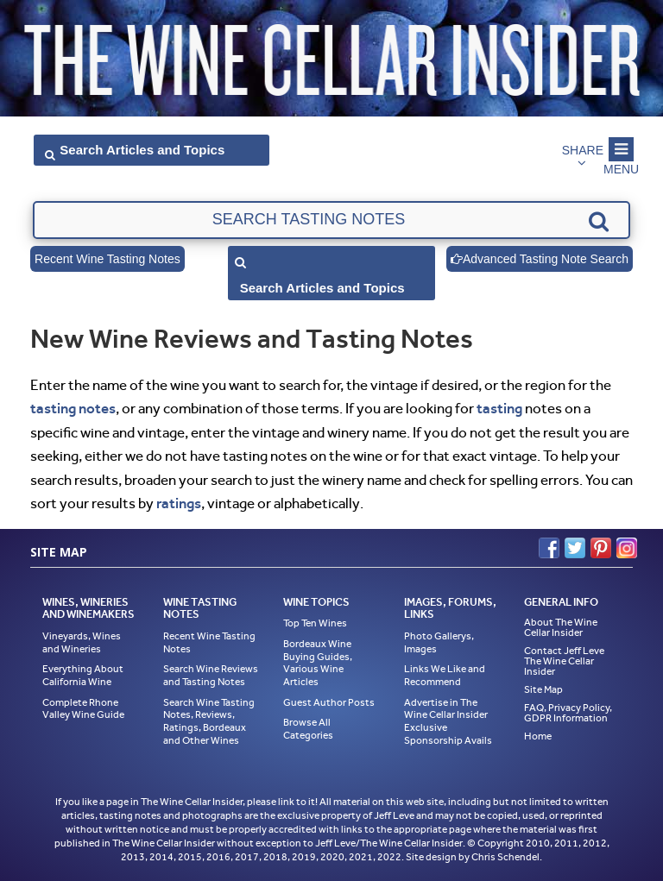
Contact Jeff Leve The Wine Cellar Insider (564, 661)
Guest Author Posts (329, 702)
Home (538, 736)
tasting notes (73, 408)
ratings (178, 503)
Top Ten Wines (315, 623)
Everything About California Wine (82, 675)
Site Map (543, 689)
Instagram (626, 548)
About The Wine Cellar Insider (560, 627)
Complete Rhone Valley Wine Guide (83, 708)
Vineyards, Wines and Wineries (81, 642)
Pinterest (600, 548)
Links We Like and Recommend (444, 675)
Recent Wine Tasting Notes (107, 259)
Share (582, 150)
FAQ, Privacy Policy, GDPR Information (568, 713)
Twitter (575, 548)
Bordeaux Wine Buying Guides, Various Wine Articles (317, 663)
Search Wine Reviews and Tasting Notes (210, 675)
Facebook (549, 548)
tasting (499, 408)
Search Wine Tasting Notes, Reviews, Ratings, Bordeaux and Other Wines (209, 721)
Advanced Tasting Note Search (539, 259)
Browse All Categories (308, 728)
